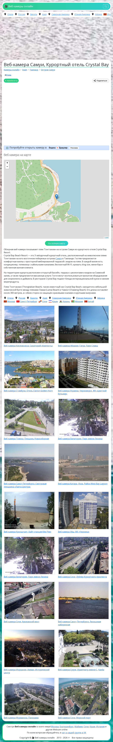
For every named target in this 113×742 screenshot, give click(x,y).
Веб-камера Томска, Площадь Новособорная (26, 438)
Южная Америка (82, 14)
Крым (55, 301)
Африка (98, 14)
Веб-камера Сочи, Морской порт (74, 717)
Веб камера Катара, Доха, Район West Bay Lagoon (82, 483)
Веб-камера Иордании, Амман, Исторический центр (26, 671)
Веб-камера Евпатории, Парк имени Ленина (80, 438)
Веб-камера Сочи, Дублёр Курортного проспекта (82, 576)
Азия (44, 14)
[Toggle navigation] (105, 6)
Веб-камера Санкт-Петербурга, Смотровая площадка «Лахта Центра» (25, 485)
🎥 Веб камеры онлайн (19, 6)
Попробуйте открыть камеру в (39, 147)
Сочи (44, 301)
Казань (66, 301)
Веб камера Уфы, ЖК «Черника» (73, 531)
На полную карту (56, 243)
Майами (78, 726)
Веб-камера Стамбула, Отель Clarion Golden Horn (28, 390)
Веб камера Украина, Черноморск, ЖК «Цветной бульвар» (82, 392)
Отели (10, 14)
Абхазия (79, 301)
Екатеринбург (66, 726)
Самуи (59, 258)
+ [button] (7, 163)
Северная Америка (60, 14)
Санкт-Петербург (28, 301)
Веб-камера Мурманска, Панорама (21, 717)
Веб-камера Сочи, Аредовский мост (21, 621)
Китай (91, 301)
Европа (33, 14)
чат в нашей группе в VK (74, 732)
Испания (100, 726)
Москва (11, 301)
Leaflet (106, 237)
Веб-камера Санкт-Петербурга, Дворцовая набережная (79, 623)
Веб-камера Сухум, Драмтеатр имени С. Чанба (81, 669)
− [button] (7, 167)
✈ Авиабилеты (11, 80)
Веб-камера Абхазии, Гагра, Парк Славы (78, 345)
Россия (21, 14)
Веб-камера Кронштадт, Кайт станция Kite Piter (27, 531)
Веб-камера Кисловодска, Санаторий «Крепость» (28, 345)
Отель (8, 75)
